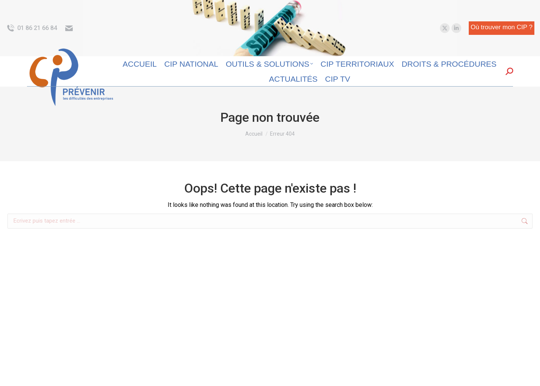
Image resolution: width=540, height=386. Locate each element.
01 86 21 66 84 (31, 28)
